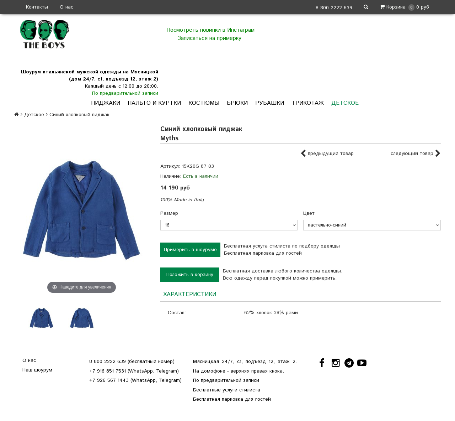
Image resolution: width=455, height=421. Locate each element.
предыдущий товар (327, 154)
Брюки (237, 103)
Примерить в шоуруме (190, 249)
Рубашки (269, 103)
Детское (345, 103)
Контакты (37, 7)
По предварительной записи (125, 93)
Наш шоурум (37, 370)
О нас (66, 7)
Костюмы (203, 103)
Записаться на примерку (210, 38)
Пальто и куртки (154, 103)
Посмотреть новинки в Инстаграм (210, 30)
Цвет (309, 213)
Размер (169, 213)
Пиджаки (105, 103)
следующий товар (416, 154)
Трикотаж (307, 103)
